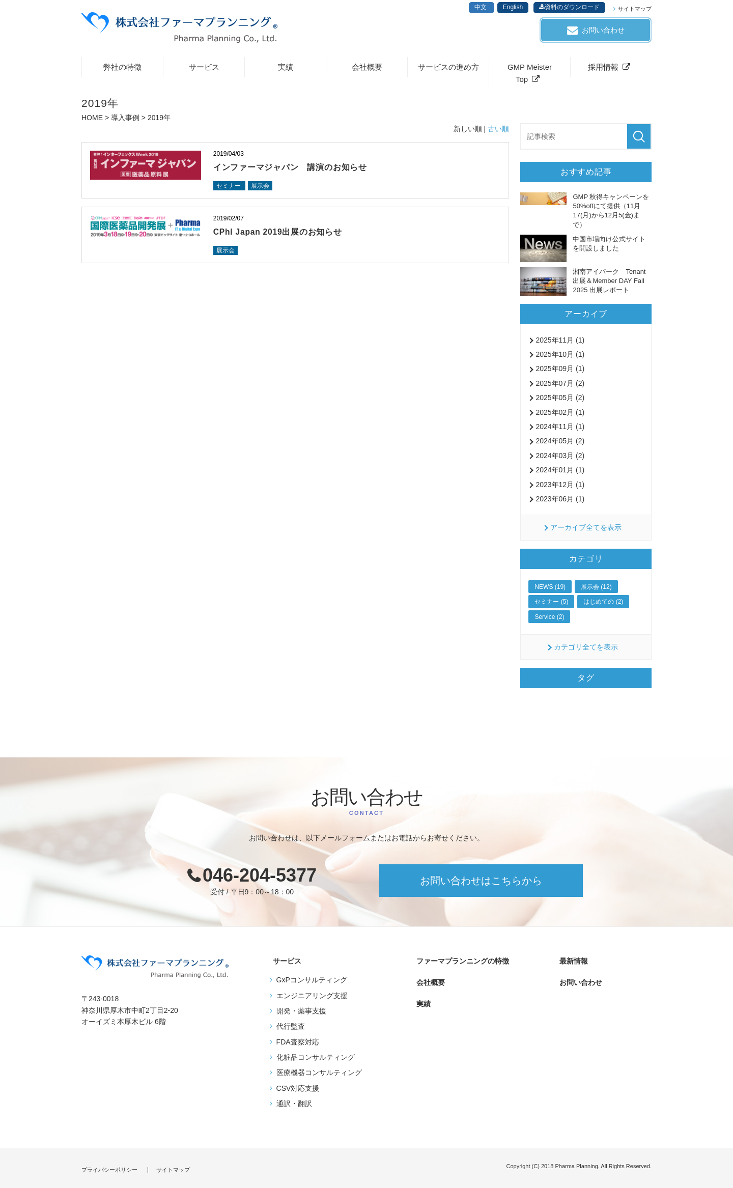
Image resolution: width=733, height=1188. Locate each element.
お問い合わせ (603, 30)
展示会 (263, 189)
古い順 (498, 132)
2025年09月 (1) (559, 372)
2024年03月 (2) (559, 459)
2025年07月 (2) (559, 387)
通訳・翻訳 (294, 1107)
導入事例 (125, 121)
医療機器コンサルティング (319, 1076)
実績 (285, 70)
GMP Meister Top (530, 76)
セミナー (230, 189)
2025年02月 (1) (559, 416)
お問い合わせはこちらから (481, 884)
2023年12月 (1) (559, 488)
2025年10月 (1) (559, 358)
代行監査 (290, 1030)
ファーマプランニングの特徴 (459, 964)
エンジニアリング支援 (312, 999)
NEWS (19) (550, 590)
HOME (92, 121)
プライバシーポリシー (109, 1170)
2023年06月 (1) (559, 502)
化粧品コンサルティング (315, 1061)
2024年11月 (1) (559, 430)
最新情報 (571, 964)
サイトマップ (635, 9)
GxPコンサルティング (311, 983)
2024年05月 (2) (559, 444)
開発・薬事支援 (301, 1014)
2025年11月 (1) (559, 344)
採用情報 (603, 70)
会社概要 (367, 70)
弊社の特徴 (122, 70)
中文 (481, 7)
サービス (204, 70)
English (513, 7)
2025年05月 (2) (559, 401)
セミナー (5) (551, 605)
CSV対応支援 (298, 1092)
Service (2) (549, 620)
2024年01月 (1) (559, 473)
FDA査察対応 (297, 1045)
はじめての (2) (603, 605)
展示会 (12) (596, 590)
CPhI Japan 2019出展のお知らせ (282, 236)
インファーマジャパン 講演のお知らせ (295, 171)
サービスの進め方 (448, 70)
